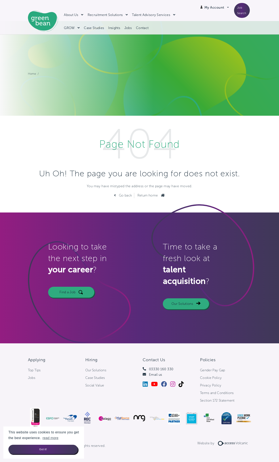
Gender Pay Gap (212, 370)
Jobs (128, 28)
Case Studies (94, 28)
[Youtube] (156, 385)
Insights (114, 28)
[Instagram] (174, 385)
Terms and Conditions (217, 393)
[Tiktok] (183, 385)
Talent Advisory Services (151, 15)
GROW (69, 28)
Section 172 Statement (217, 400)
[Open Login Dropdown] (216, 7)
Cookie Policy (211, 378)
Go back (125, 195)
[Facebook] (165, 385)
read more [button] (50, 438)
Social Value (94, 385)
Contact (142, 28)
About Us (71, 15)
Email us (155, 375)
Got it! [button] (43, 449)
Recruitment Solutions (105, 15)
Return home (147, 195)
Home (32, 74)
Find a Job (67, 312)
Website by (224, 443)
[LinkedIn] (147, 385)
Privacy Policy (210, 385)
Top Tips (34, 370)
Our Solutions (182, 323)
